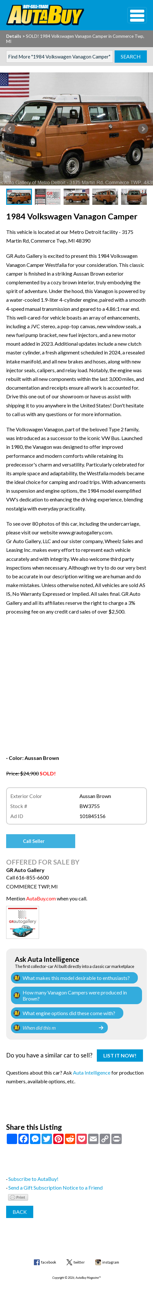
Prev (10, 129)
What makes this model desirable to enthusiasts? (76, 978)
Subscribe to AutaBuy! (33, 1179)
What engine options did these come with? (69, 1013)
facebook (48, 1262)
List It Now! (120, 1055)
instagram (110, 1262)
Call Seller (34, 841)
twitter (79, 1262)
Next (143, 129)
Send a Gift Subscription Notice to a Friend (55, 1187)
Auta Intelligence (91, 1072)
